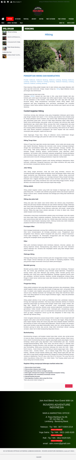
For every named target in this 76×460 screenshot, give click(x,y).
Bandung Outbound (68, 80)
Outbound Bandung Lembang (65, 81)
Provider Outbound (29, 80)
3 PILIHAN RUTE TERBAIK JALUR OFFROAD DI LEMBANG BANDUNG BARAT (14, 42)
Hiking (49, 34)
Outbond (32, 83)
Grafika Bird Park (6, 52)
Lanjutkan (69, 386)
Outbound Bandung (42, 80)
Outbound (26, 83)
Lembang (38, 83)
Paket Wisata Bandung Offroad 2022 (14, 47)
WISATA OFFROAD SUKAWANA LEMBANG (14, 37)
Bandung (44, 83)
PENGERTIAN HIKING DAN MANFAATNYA (42, 76)
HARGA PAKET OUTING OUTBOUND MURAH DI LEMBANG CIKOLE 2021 (14, 55)
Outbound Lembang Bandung (46, 81)
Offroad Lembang (12, 32)
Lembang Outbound (30, 81)
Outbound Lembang (55, 80)
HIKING (32, 96)
